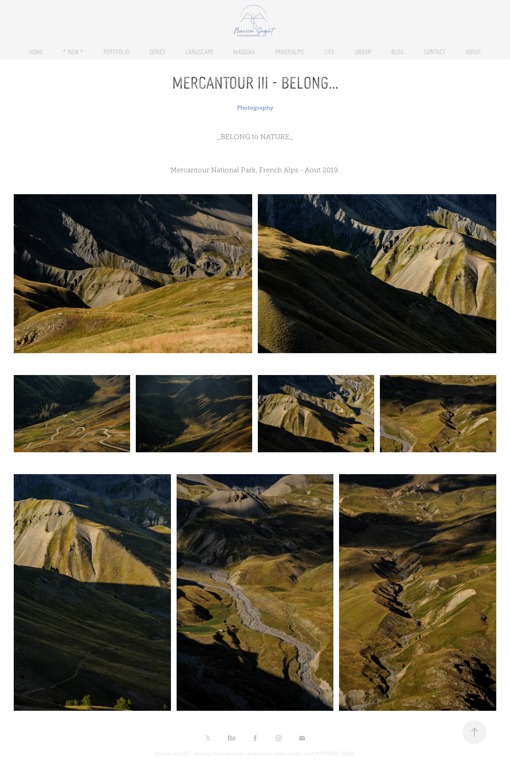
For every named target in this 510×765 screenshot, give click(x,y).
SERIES (157, 51)
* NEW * (73, 51)
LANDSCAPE (199, 51)
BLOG (397, 51)
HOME (36, 51)
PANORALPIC (290, 51)
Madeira (244, 51)
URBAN (363, 51)
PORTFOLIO (116, 51)
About (473, 51)
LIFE (330, 51)
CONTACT (435, 51)
